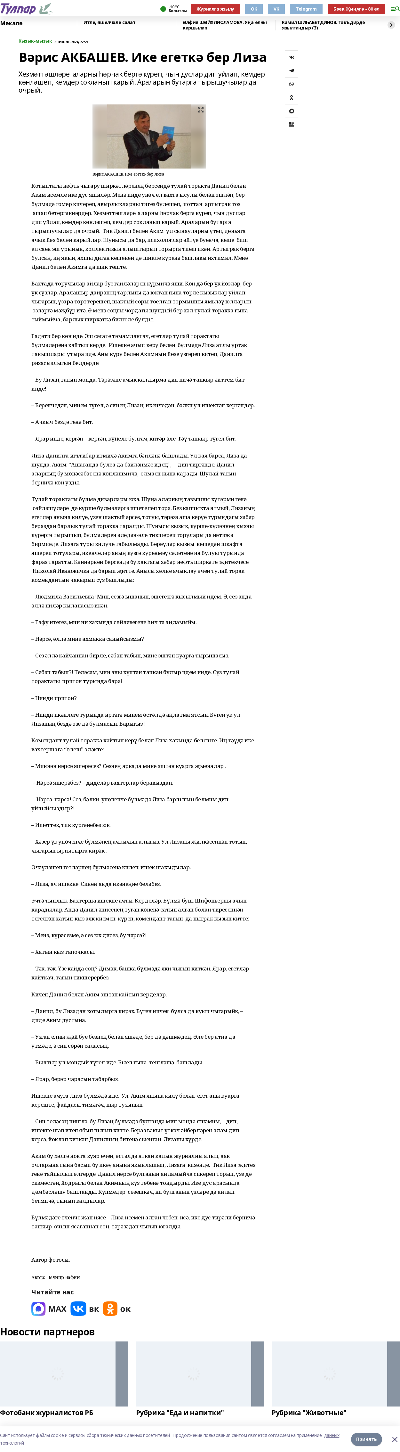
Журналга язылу (215, 9)
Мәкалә (11, 23)
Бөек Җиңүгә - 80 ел (356, 9)
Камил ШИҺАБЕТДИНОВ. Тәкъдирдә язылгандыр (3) (323, 25)
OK (254, 9)
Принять (366, 1439)
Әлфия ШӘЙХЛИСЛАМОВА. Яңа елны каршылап (225, 25)
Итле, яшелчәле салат (110, 22)
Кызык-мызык (35, 41)
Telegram (306, 9)
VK (276, 9)
